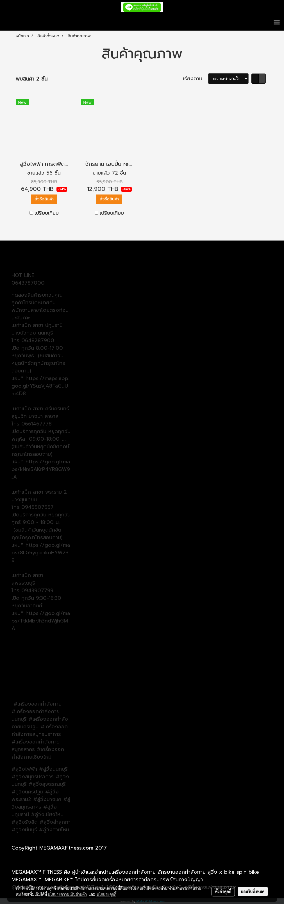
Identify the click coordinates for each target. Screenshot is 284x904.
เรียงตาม (195, 79)
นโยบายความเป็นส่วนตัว (67, 894)
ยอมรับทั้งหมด (253, 891)
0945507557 (37, 507)
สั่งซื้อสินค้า (44, 199)
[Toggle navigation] (277, 22)
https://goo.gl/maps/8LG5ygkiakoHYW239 (41, 552)
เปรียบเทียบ (47, 213)
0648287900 (37, 340)
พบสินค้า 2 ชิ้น (31, 79)
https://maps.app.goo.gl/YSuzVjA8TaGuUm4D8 (40, 385)
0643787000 (28, 283)
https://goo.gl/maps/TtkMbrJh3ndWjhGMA (41, 620)
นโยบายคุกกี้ (106, 894)
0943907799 (37, 590)
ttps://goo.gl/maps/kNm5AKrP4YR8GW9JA (41, 469)
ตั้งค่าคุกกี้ (223, 891)
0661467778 (36, 424)
